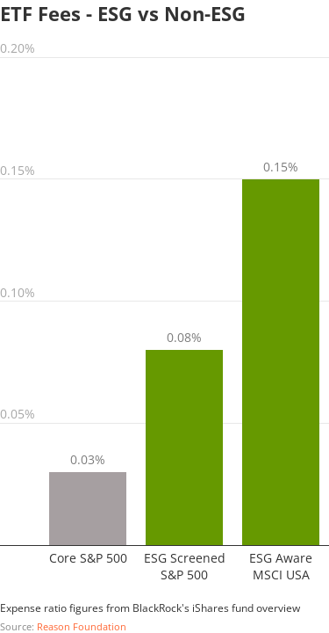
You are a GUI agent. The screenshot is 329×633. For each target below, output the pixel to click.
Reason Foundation (81, 626)
